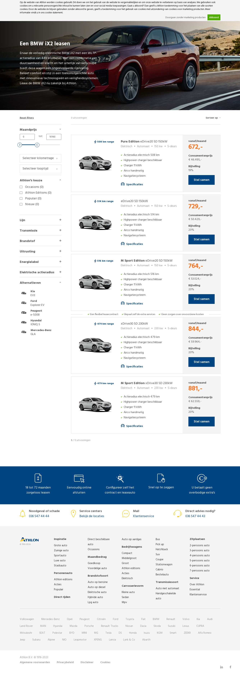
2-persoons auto (200, 545)
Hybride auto (95, 597)
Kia (198, 619)
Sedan (125, 597)
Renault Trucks (109, 626)
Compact (127, 553)
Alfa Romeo (204, 633)
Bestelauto (162, 574)
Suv (158, 554)
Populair (58, 589)
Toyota (129, 619)
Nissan (129, 626)
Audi (209, 619)
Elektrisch (127, 578)
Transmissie (28, 230)
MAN (43, 626)
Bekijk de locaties (91, 516)
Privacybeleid (65, 662)
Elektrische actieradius (37, 272)
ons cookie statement (52, 13)
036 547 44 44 (39, 516)
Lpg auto (93, 602)
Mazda (73, 626)
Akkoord (214, 17)
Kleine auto (128, 592)
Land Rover (26, 626)
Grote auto (60, 545)
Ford (115, 619)
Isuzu (147, 633)
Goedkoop (94, 563)
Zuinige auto (61, 550)
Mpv (124, 602)
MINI (84, 633)
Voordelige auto (97, 568)
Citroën (101, 619)
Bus (158, 539)
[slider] (19, 145)
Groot (125, 563)
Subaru (36, 640)
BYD (71, 633)
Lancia (112, 640)
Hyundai (57, 626)
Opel (69, 619)
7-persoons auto (200, 571)
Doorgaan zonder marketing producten (185, 17)
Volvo (185, 619)
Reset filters (27, 118)
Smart (173, 633)
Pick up (160, 544)
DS (120, 633)
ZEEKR (187, 633)
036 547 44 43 (195, 516)
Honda (133, 633)
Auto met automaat (167, 588)
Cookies (105, 662)
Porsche (89, 626)
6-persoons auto (200, 565)
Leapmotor (80, 640)
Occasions (94, 549)
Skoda (157, 626)
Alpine (51, 640)
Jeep (22, 640)
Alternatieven (30, 283)
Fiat (143, 619)
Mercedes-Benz (50, 619)
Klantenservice (143, 516)
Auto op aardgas (131, 539)
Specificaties (134, 184)
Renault (170, 619)
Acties (57, 584)
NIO (64, 640)
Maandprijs (28, 129)
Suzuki (171, 626)
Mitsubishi (26, 633)
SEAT (42, 633)
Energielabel (29, 262)
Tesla (108, 633)
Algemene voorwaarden (35, 662)
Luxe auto (60, 560)
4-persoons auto (200, 555)
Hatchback (162, 549)
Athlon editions (63, 579)
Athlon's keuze (31, 180)
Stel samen (201, 180)
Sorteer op (212, 118)
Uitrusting (27, 251)
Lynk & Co (129, 640)
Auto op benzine (98, 582)
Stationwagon (164, 564)
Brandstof (27, 241)
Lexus (185, 626)
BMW (156, 619)
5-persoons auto (200, 560)
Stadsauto (60, 565)
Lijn (22, 220)
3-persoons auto (199, 550)
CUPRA (200, 626)
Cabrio (159, 569)
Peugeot (85, 619)
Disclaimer (87, 662)
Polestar (57, 633)
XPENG (98, 640)
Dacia (143, 626)
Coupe (159, 559)
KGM (160, 633)
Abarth (146, 640)
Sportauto (60, 555)
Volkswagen (27, 619)
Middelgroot (129, 558)
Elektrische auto (97, 592)
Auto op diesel (96, 587)
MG (96, 633)
